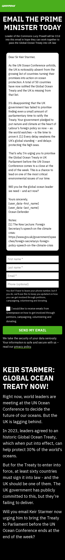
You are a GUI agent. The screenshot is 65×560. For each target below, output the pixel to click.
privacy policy (22, 346)
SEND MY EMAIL (32, 330)
